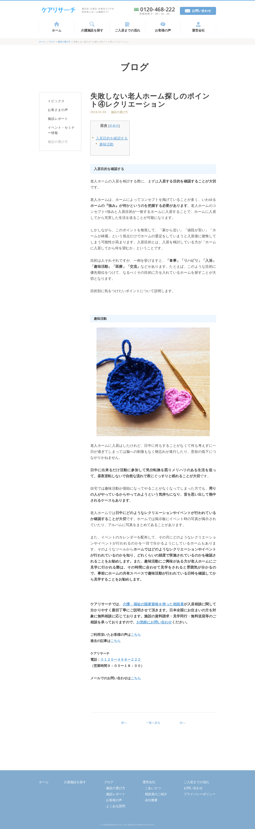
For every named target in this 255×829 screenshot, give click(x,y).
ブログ (51, 42)
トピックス (56, 101)
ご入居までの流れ (127, 30)
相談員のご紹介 (156, 794)
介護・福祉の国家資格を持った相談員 (153, 604)
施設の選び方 (64, 42)
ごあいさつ (153, 788)
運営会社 (198, 30)
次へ (182, 722)
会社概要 (151, 800)
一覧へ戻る (153, 722)
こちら (136, 634)
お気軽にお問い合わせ (154, 622)
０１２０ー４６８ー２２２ (120, 659)
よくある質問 (115, 806)
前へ (124, 722)
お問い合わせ (201, 11)
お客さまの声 (58, 110)
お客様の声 (163, 30)
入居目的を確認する (112, 138)
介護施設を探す (92, 30)
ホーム (56, 30)
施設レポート (58, 119)
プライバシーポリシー (200, 794)
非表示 (114, 126)
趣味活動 (106, 144)
